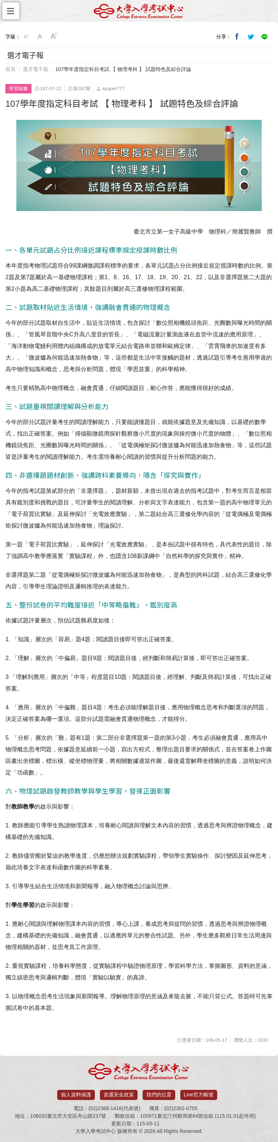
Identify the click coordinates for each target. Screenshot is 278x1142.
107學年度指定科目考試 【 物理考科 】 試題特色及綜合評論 (123, 69)
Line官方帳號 (199, 1094)
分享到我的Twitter (251, 36)
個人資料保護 (76, 1094)
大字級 (54, 36)
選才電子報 (35, 69)
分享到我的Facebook (237, 36)
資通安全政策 (119, 1094)
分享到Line (264, 36)
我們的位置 (159, 1094)
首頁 (10, 69)
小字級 (26, 36)
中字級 (40, 36)
